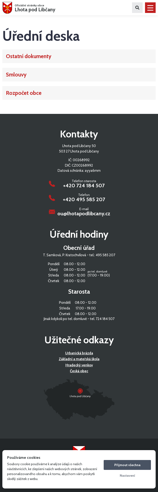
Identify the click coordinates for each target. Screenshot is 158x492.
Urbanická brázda (79, 353)
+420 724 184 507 (84, 185)
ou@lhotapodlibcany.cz (83, 213)
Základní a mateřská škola (79, 359)
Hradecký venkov (79, 365)
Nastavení (127, 475)
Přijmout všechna (127, 465)
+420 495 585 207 (84, 199)
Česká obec (79, 371)
